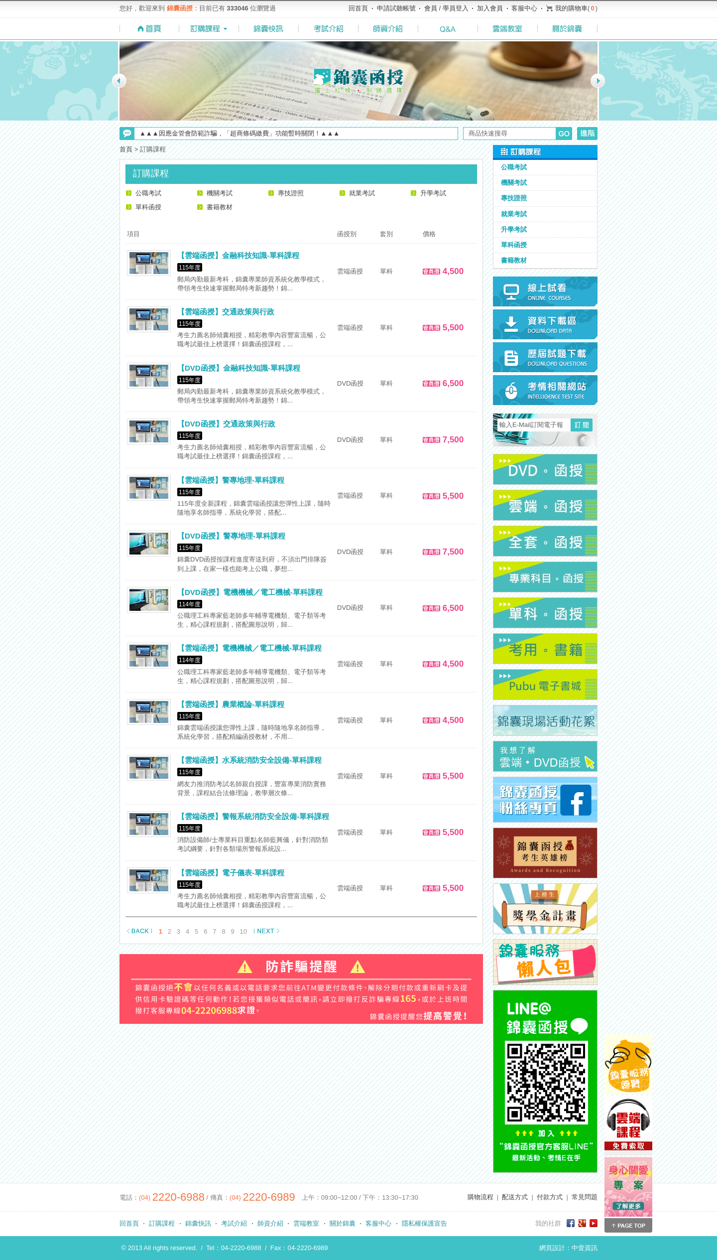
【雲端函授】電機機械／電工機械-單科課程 (249, 648)
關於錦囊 (343, 1223)
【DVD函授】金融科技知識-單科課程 (238, 368)
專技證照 (291, 193)
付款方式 (550, 1197)
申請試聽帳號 (396, 8)
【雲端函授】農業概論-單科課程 (230, 704)
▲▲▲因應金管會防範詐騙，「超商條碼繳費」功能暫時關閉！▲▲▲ (239, 133)
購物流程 (480, 1197)
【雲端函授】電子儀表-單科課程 (230, 872)
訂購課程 (162, 1223)
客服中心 (524, 8)
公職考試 (148, 193)
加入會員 (490, 8)
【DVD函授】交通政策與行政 (226, 424)
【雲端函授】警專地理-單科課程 (230, 480)
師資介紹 (270, 1223)
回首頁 (358, 8)
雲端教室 (306, 1223)
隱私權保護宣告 (424, 1223)
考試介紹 (234, 1223)
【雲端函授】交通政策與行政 (225, 311)
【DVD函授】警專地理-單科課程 (231, 536)
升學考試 (433, 193)
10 (243, 931)
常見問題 (585, 1197)
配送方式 (515, 1197)
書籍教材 (220, 207)
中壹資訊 (585, 1248)
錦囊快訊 (198, 1223)
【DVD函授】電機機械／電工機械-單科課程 (250, 592)
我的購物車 (571, 8)
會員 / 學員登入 (446, 8)
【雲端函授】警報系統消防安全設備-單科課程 (253, 816)
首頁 (126, 149)
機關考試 (220, 193)
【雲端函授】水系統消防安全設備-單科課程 (249, 760)
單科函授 (148, 207)
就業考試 (362, 193)
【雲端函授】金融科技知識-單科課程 (238, 255)
